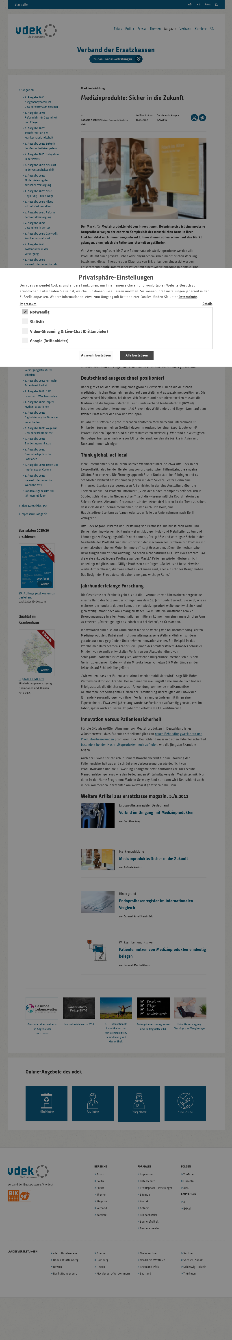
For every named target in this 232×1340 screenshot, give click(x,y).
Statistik (37, 322)
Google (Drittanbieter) (49, 341)
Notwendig (40, 312)
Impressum (28, 304)
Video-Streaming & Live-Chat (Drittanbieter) (69, 331)
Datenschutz (188, 297)
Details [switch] (207, 304)
